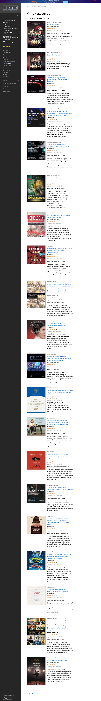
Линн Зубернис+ (51, 451)
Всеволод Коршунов (52, 485)
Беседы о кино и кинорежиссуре (57, 660)
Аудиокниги (6, 55)
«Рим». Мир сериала (53, 24)
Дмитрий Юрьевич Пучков (54, 22)
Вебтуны (5, 57)
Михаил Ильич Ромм (52, 658)
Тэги (4, 68)
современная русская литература (10, 29)
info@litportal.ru (7, 699)
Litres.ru (5, 87)
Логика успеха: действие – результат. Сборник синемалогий (58, 216)
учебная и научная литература (9, 25)
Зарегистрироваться (9, 83)
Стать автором (7, 89)
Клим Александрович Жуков (54, 52)
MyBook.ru (6, 91)
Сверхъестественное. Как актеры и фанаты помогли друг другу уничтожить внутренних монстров (59, 456)
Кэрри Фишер (50, 321)
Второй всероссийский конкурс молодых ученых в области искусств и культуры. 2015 (60, 392)
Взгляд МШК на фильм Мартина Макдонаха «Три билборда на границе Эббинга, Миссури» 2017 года (59, 113)
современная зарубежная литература (10, 36)
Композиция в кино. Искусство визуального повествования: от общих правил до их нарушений (59, 358)
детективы (6, 40)
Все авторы (6, 70)
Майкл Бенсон (51, 246)
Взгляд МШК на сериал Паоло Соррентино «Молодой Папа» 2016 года (60, 488)
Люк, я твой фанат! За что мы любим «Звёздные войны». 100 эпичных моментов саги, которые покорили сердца (59, 522)
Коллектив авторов (52, 281)
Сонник (5, 72)
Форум (5, 74)
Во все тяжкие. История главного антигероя (57, 179)
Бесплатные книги (9, 61)
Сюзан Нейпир (51, 552)
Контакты (6, 76)
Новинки (5, 59)
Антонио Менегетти (52, 213)
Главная (29, 6)
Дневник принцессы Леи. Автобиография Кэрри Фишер (56, 324)
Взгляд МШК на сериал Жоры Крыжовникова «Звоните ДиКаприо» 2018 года (58, 79)
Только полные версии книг (39, 18)
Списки (5, 63)
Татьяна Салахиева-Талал (54, 75)
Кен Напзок (50, 516)
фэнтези (5, 22)
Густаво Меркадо (51, 354)
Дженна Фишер (51, 418)
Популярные (7, 53)
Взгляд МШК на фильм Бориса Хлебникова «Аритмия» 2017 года (58, 145)
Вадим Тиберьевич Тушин (54, 175)
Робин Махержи (51, 587)
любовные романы (9, 20)
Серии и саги (7, 65)
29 (38, 693)
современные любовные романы (9, 33)
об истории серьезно (10, 42)
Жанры (5, 50)
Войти (5, 80)
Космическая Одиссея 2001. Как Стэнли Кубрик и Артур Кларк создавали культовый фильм (59, 250)
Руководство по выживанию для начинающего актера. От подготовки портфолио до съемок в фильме (58, 422)
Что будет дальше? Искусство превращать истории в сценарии (57, 590)
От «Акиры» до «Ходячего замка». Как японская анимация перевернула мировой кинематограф (59, 556)
